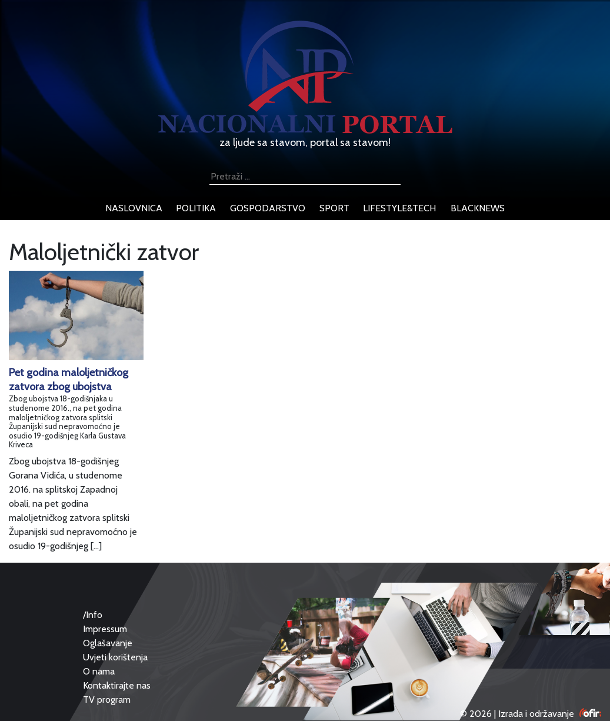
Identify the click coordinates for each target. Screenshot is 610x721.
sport (334, 208)
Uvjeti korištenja (115, 657)
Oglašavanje (107, 643)
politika (196, 208)
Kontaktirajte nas (117, 685)
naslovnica (133, 208)
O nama (99, 671)
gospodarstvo (267, 208)
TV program (107, 699)
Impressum (105, 628)
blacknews (478, 208)
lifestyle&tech (399, 208)
